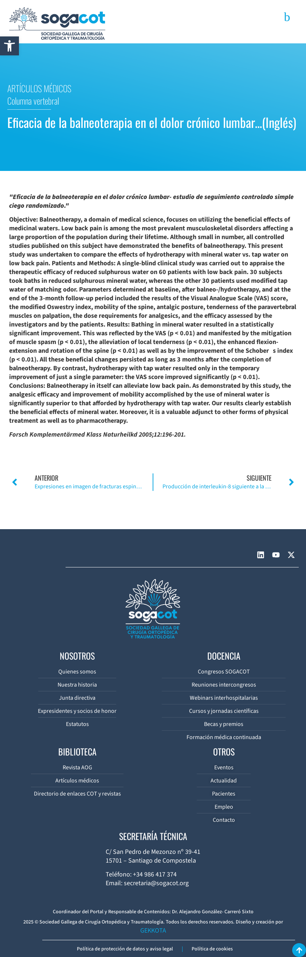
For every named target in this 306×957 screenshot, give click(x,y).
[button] (9, 45)
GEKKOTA (153, 930)
